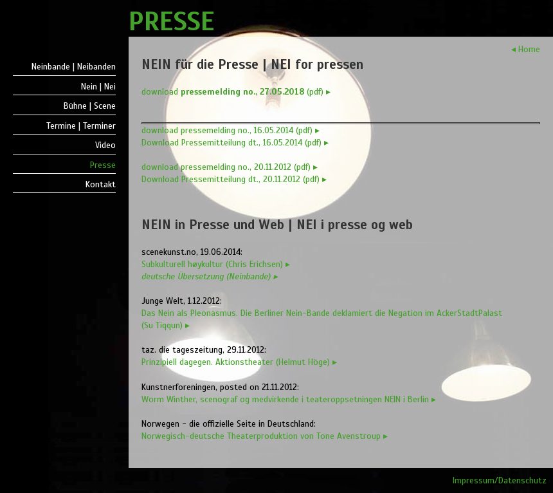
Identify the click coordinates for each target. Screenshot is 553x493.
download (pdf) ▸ (236, 91)
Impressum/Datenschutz (500, 480)
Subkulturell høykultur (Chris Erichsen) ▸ (215, 264)
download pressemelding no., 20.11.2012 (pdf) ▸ (229, 167)
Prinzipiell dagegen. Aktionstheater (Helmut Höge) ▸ (239, 362)
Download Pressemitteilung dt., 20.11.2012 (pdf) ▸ (234, 179)
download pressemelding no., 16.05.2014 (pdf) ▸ (230, 130)
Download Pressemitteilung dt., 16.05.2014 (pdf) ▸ (235, 142)
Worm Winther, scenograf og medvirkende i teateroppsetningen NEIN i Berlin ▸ (288, 399)
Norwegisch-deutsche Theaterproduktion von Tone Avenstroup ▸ (264, 436)
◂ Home (525, 49)
